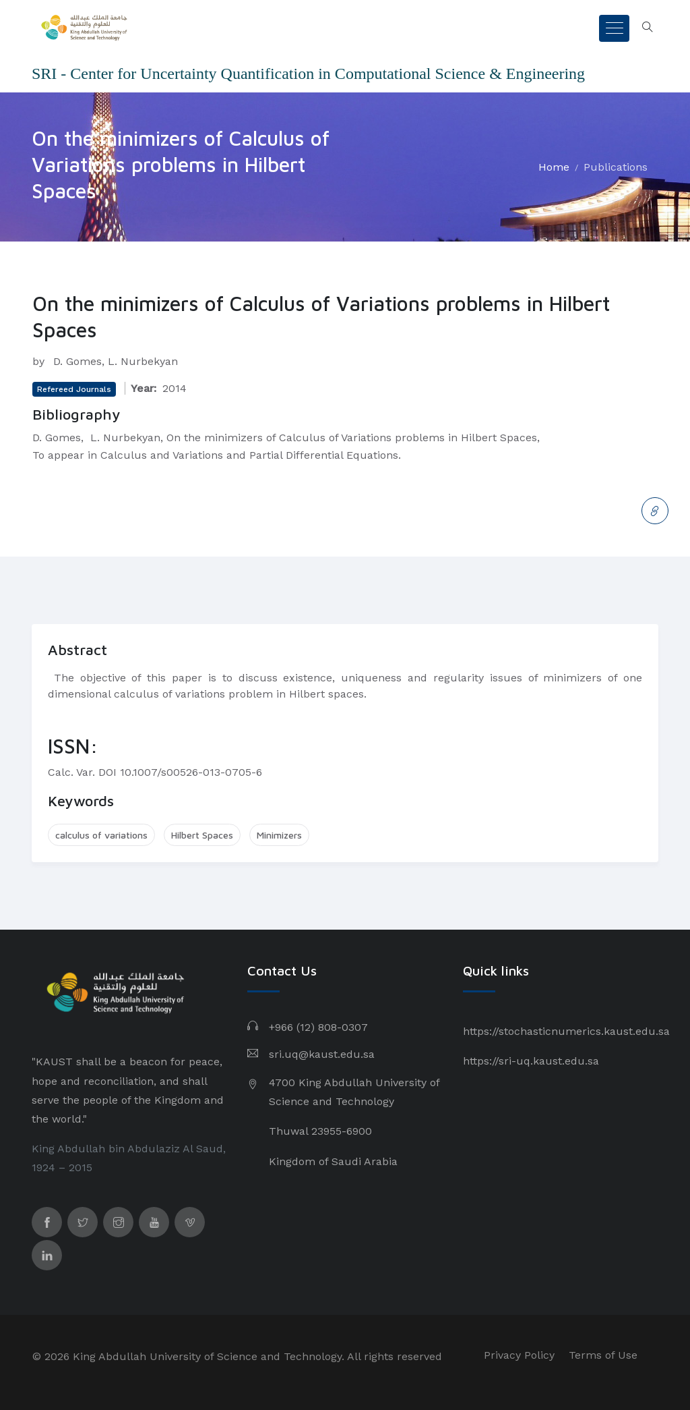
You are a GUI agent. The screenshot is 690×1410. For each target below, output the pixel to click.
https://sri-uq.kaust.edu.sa (531, 1060)
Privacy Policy (519, 1355)
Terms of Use (603, 1355)
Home (553, 167)
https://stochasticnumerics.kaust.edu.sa (566, 1031)
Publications (616, 167)
